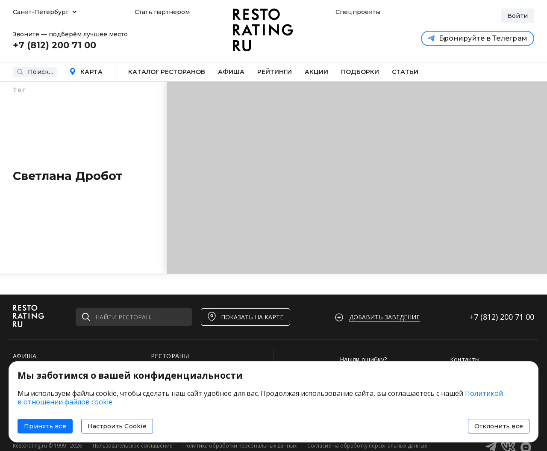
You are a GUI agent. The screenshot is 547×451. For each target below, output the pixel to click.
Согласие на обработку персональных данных (367, 445)
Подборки (360, 72)
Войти (517, 16)
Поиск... (35, 72)
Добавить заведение (384, 317)
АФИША (25, 356)
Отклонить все (498, 426)
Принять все (45, 426)
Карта (86, 72)
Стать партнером (162, 12)
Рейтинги (274, 72)
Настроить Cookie (117, 426)
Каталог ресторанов (166, 72)
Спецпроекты (356, 12)
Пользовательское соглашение (133, 445)
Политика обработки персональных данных (240, 445)
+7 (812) (502, 317)
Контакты (465, 359)
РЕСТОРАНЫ (170, 356)
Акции (316, 72)
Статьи (405, 72)
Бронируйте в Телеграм (477, 38)
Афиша (231, 72)
